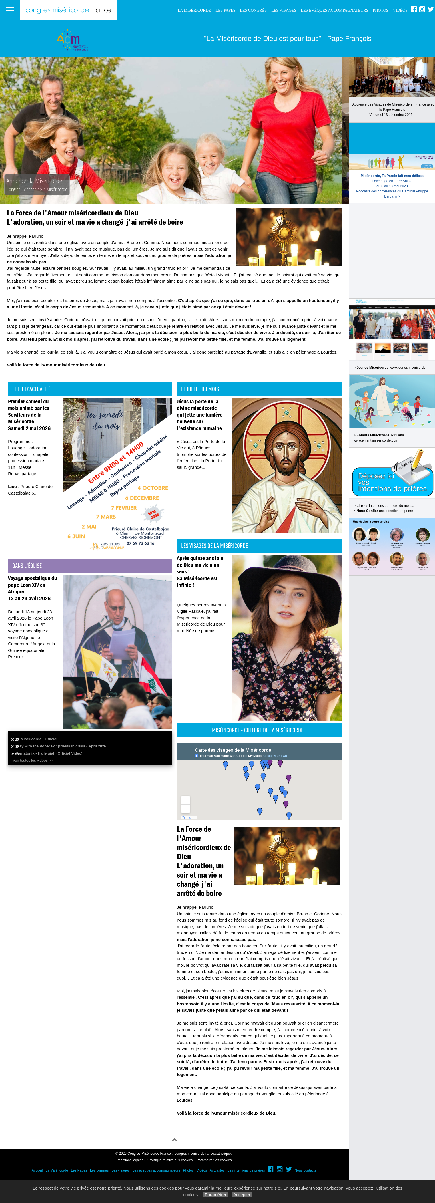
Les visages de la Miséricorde (214, 545)
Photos (380, 10)
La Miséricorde (194, 10)
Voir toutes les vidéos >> (33, 760)
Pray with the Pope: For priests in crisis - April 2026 (60, 746)
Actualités (217, 1170)
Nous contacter (306, 1170)
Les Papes (225, 10)
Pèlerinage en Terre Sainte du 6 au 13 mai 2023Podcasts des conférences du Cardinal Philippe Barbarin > (392, 186)
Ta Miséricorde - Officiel (36, 739)
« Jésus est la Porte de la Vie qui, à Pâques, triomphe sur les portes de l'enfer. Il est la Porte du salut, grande (201, 454)
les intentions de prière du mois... (385, 506)
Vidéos (400, 10)
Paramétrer (215, 1194)
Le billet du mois (200, 389)
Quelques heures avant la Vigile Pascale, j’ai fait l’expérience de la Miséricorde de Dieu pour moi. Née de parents (201, 617)
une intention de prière (384, 511)
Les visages (283, 10)
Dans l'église (27, 565)
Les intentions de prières (246, 1170)
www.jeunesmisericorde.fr (409, 368)
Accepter (242, 1194)
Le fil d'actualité (31, 389)
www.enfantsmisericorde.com (376, 440)
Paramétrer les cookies (214, 1160)
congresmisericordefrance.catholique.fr (204, 1154)
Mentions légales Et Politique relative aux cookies (155, 1160)
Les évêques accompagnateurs (334, 10)
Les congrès (253, 10)
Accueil (37, 1170)
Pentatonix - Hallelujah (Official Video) (49, 753)
